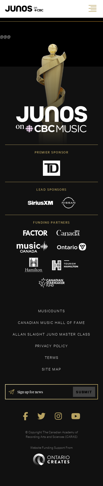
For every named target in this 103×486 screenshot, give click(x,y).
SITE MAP (51, 368)
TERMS (52, 357)
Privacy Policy (51, 345)
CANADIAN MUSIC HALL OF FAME (51, 322)
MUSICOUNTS (51, 310)
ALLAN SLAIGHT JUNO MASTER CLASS (51, 334)
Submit (84, 392)
